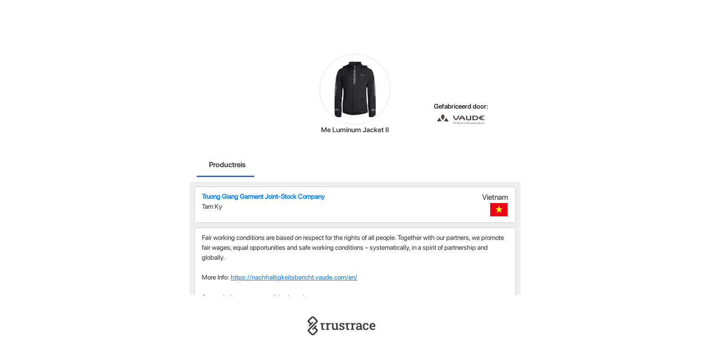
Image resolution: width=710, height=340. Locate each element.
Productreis (227, 164)
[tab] (227, 165)
